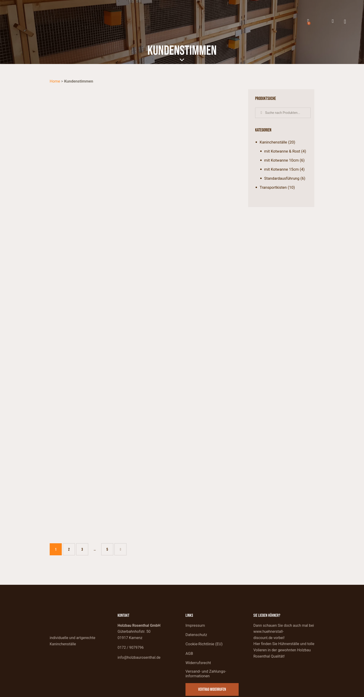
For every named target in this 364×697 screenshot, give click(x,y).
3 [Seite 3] (84, 524)
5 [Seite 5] (110, 524)
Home (55, 81)
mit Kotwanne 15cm (281, 169)
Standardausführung (282, 178)
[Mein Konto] (332, 21)
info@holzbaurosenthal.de (139, 634)
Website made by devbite (291, 692)
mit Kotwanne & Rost (282, 151)
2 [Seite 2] (71, 524)
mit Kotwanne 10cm (281, 160)
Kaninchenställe (274, 142)
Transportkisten (273, 187)
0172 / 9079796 (131, 624)
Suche (261, 112)
